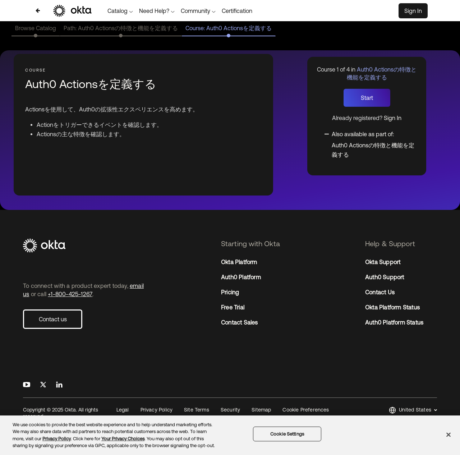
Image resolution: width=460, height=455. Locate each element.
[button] (413, 410)
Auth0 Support (384, 277)
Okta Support (382, 262)
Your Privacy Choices (122, 438)
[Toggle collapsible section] (371, 133)
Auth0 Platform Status (394, 322)
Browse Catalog (35, 28)
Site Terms (196, 410)
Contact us (53, 319)
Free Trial (232, 307)
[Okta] (86, 246)
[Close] (448, 434)
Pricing (230, 292)
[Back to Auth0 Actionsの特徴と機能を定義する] (37, 10)
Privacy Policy (156, 410)
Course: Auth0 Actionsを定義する (228, 28)
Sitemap (261, 410)
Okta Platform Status (392, 307)
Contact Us (380, 292)
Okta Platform (239, 262)
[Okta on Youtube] (26, 385)
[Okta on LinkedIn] (59, 385)
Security (230, 410)
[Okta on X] (43, 385)
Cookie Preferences (305, 410)
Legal (122, 410)
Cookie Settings (287, 434)
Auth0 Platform (241, 277)
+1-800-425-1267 (70, 294)
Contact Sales (239, 322)
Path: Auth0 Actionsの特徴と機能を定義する (121, 28)
